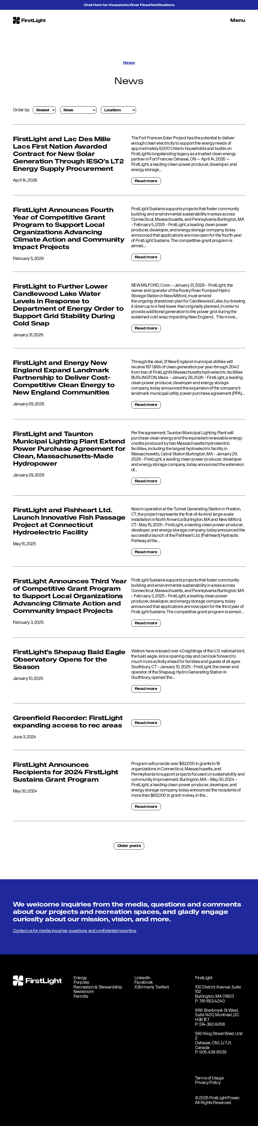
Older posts (129, 846)
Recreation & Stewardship (98, 987)
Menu (237, 20)
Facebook (143, 982)
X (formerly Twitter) (151, 987)
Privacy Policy (208, 1082)
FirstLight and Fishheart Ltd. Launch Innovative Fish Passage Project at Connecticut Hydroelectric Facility (69, 521)
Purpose (81, 982)
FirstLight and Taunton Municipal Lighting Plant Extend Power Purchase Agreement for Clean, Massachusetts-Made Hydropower (69, 448)
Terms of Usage (209, 1077)
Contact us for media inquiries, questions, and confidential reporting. (75, 930)
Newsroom (84, 991)
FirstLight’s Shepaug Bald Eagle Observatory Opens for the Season (69, 659)
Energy (80, 977)
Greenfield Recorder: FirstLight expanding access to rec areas (68, 721)
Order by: (21, 109)
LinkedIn (142, 977)
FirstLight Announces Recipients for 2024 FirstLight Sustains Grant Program (65, 772)
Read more (146, 181)
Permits (81, 996)
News (129, 63)
